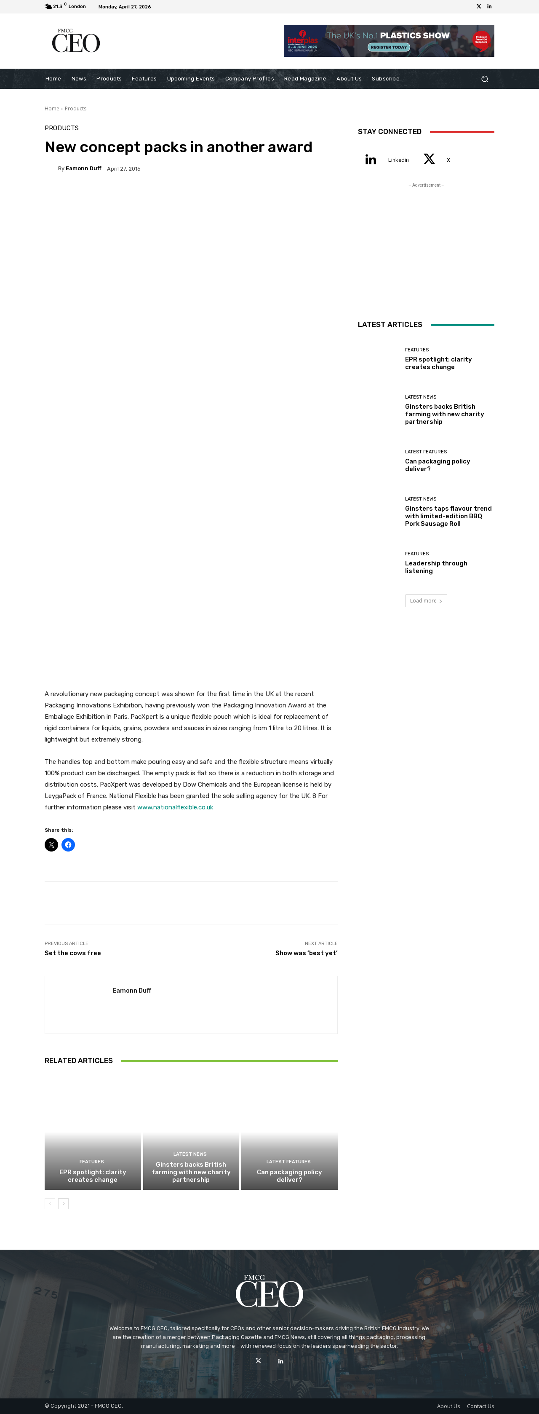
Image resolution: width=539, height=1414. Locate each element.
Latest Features (289, 1162)
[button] (484, 79)
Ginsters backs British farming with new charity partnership (191, 1172)
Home (52, 108)
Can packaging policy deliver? (289, 1176)
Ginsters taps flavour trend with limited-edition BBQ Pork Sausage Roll (448, 516)
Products (75, 108)
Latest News (190, 1154)
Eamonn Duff (83, 168)
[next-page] (63, 1203)
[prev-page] (50, 1203)
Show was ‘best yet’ (306, 953)
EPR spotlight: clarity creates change (92, 1176)
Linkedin (398, 160)
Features (92, 1162)
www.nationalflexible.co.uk (175, 807)
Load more (426, 600)
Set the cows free (73, 953)
